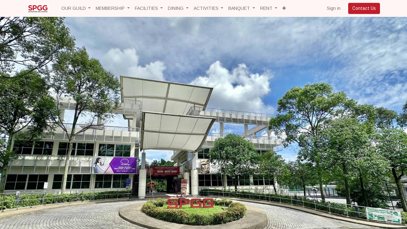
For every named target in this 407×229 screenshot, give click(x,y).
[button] (284, 8)
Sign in (334, 8)
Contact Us (364, 8)
